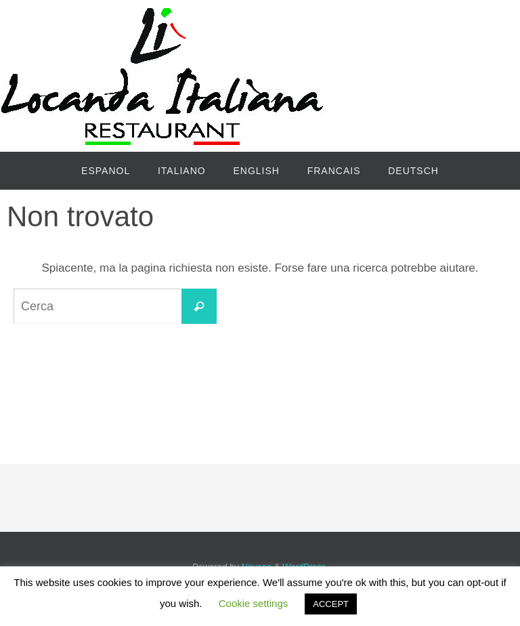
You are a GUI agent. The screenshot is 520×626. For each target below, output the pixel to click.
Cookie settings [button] (253, 603)
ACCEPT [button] (331, 604)
